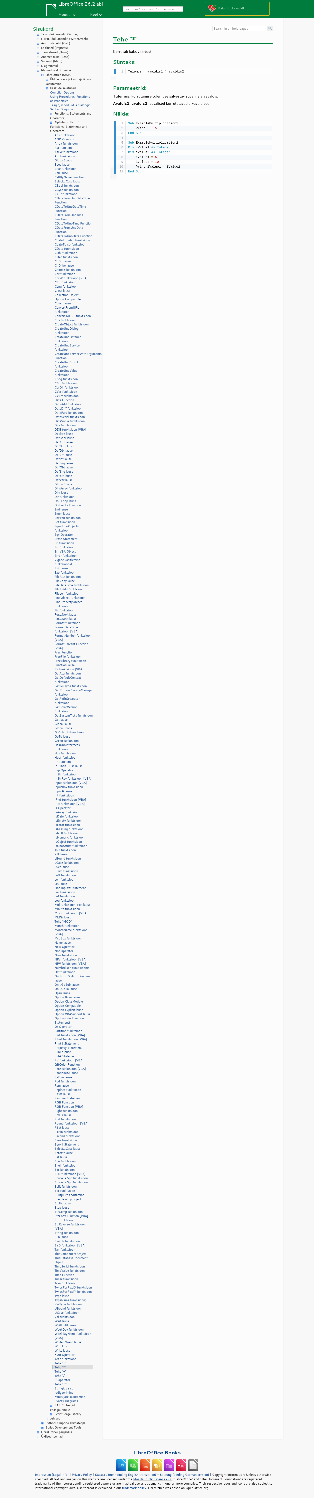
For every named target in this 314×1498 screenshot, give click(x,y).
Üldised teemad (52, 1436)
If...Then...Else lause (68, 766)
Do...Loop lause (65, 501)
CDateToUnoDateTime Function (70, 208)
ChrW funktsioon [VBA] (71, 278)
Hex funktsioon (65, 753)
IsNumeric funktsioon (69, 837)
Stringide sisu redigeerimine (63, 1390)
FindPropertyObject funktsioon (68, 604)
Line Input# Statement (70, 888)
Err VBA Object (65, 551)
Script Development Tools (63, 1427)
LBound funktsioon (67, 858)
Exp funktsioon (64, 572)
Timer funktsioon (66, 1279)
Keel (94, 14)
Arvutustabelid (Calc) (55, 43)
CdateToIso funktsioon (70, 244)
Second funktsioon (67, 1136)
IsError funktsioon (67, 825)
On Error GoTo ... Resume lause (72, 978)
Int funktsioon (64, 795)
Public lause (62, 1052)
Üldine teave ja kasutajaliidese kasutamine (68, 81)
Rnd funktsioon (65, 1119)
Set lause (60, 1157)
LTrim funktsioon (66, 871)
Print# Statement (66, 1043)
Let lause (60, 884)
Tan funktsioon (64, 1249)
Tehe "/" (59, 1376)
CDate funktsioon (66, 249)
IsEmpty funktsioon (68, 820)
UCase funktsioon (66, 1313)
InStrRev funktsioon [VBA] (73, 778)
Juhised (55, 1418)
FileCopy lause (64, 581)
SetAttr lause (63, 1153)
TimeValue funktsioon (69, 1270)
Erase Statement (65, 539)
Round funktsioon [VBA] (71, 1123)
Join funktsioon (65, 850)
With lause (61, 1346)
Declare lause (63, 434)
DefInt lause (63, 459)
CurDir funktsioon (67, 387)
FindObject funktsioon (70, 598)
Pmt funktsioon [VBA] (69, 1035)
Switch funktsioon (67, 1241)
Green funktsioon (66, 741)
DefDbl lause (63, 450)
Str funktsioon (64, 1220)
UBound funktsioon (68, 1308)
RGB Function (64, 1102)
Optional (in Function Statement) (69, 1020)
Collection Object (66, 295)
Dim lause (61, 492)
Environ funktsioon (67, 518)
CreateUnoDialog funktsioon (66, 330)
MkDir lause (62, 917)
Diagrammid (49, 66)
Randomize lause (66, 1073)
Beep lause (61, 164)
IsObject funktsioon (68, 842)
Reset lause (62, 1094)
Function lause (64, 665)
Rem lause (61, 1085)
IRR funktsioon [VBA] (69, 804)
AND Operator (64, 139)
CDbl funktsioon (65, 253)
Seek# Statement (66, 1144)
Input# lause (63, 791)
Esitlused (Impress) (54, 48)
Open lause (62, 993)
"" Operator (62, 1380)
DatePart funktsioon (68, 413)
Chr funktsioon (64, 274)
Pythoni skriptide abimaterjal (65, 1423)
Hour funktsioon (65, 757)
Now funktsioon (65, 955)
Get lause (61, 720)
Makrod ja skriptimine (56, 70)
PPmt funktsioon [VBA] (70, 1039)
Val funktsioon (64, 1317)
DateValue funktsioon (69, 421)
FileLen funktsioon (67, 593)
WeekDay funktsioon (69, 1329)
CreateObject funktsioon (71, 324)
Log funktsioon (64, 900)
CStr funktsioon (65, 383)
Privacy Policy (82, 1474)
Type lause (61, 1296)
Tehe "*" (60, 1367)
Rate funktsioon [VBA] (70, 1069)
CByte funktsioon (66, 190)
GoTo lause (62, 736)
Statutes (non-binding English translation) (125, 1474)
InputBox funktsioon (68, 787)
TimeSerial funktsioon (69, 1266)
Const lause (62, 303)
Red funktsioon (65, 1081)
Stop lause (61, 1207)
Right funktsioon (66, 1111)
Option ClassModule (68, 1001)
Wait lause (61, 1321)
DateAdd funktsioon (68, 404)
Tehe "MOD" (63, 921)
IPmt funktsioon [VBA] (70, 799)
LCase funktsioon (66, 863)
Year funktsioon (65, 1359)
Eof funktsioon (64, 522)
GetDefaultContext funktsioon (67, 680)
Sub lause (61, 1237)
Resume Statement (67, 1098)
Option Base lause (67, 997)
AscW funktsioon (66, 152)
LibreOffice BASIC (58, 75)
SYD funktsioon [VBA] (70, 1245)
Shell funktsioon (65, 1165)
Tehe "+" (60, 1371)
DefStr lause (63, 476)
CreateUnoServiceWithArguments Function (73, 356)
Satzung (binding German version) (184, 1474)
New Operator (64, 947)
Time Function (64, 1275)
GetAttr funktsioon (67, 673)
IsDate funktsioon (67, 816)
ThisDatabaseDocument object (71, 1260)
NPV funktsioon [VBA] (70, 963)
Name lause (62, 942)
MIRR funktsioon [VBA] (71, 913)
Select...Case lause (67, 181)
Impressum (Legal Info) (52, 1474)
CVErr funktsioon (66, 396)
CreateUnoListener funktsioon (67, 339)
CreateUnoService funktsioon (67, 347)
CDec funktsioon (66, 257)
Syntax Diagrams (62, 109)
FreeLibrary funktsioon (70, 661)
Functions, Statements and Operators (70, 115)
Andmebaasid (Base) (55, 57)
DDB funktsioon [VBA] (70, 429)
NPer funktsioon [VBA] (70, 959)
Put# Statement (65, 1056)
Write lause (62, 1350)
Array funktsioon (66, 143)
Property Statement (68, 1048)
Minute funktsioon (67, 909)
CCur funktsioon (65, 194)
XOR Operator (64, 1355)
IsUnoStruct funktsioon (70, 846)
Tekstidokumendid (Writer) (59, 34)
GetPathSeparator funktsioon (67, 701)
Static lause (62, 1203)
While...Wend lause (68, 1342)
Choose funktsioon (67, 270)
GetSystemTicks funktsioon (73, 715)
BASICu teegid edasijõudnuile (62, 1407)
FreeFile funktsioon (68, 656)
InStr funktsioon (65, 774)
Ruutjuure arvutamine (69, 1195)
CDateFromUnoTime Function (68, 217)
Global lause (62, 724)
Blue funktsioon (65, 169)
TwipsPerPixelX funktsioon (73, 1287)
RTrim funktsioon (66, 1132)
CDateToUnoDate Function (73, 236)
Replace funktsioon (67, 1090)
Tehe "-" (60, 1363)
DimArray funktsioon (68, 488)
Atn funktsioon (64, 156)
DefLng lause (63, 463)
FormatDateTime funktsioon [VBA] (66, 629)
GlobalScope (63, 160)
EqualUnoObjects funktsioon (66, 528)
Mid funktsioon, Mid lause (72, 905)
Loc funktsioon (64, 892)
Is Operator (62, 808)
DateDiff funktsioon (68, 408)
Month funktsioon (66, 926)
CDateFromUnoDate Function (68, 230)
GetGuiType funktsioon (70, 686)
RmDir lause (62, 1115)
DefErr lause (63, 455)
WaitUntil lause (65, 1325)
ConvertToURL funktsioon (72, 316)
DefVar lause (63, 480)
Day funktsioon (65, 425)
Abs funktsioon (64, 135)
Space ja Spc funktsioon (71, 1178)
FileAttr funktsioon (67, 577)
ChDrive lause (64, 265)
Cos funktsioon (64, 320)
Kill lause (60, 854)
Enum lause (62, 513)
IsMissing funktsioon (69, 829)
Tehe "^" (60, 1384)
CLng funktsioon (65, 286)
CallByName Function (69, 177)
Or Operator (62, 1027)
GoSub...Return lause (69, 732)
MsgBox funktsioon (68, 938)
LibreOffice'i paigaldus (56, 1432)
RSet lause (61, 1128)
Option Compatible (67, 299)
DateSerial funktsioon (69, 417)
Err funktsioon (64, 547)
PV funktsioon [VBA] (69, 1060)
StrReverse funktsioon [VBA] (70, 1226)
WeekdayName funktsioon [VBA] (72, 1336)
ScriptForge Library (67, 1414)
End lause (61, 509)
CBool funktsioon (66, 185)
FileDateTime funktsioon (71, 585)
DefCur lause (63, 442)
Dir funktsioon (64, 497)
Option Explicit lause (68, 1010)
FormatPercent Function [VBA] (71, 646)
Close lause (62, 291)
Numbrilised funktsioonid (72, 968)
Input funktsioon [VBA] (70, 783)
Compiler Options (62, 92)
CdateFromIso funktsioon (72, 240)
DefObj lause (63, 467)
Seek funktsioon (65, 1140)
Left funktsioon (65, 875)
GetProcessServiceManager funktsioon (73, 692)
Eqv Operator (63, 535)
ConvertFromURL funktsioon (66, 309)
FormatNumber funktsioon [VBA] (73, 637)
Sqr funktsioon (64, 1191)
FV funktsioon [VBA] (68, 669)
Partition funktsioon (68, 1031)
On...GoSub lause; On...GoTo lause (67, 987)
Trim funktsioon (65, 1283)
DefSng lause (63, 471)
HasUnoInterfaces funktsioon (67, 747)
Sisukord (43, 29)
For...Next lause (65, 614)
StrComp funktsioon (68, 1212)
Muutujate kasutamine (69, 1397)
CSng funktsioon (66, 379)
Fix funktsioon (64, 610)
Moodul (65, 14)
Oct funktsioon (64, 972)
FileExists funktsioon (69, 589)
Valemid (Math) (51, 61)
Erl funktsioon (64, 543)
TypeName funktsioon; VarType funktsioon (70, 1302)
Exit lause (61, 568)
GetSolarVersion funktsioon (65, 709)
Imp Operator (63, 770)
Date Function (64, 400)
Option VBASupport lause (72, 1014)
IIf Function (62, 762)
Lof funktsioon (64, 896)
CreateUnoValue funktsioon (65, 372)
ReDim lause (63, 1077)
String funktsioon (66, 1233)
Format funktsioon (67, 623)
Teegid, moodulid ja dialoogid (70, 105)
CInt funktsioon (65, 282)
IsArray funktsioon (67, 812)
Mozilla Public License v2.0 (152, 1479)
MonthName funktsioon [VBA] (71, 932)
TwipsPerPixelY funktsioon (73, 1292)
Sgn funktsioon (65, 1161)
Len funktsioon (64, 879)
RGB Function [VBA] (68, 1106)
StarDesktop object (67, 1199)
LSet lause (61, 867)
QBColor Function (67, 1064)
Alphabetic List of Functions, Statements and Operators (68, 126)
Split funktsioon (65, 1186)
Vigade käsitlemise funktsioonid (67, 562)
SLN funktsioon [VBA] (70, 1174)
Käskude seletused (63, 88)
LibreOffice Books (157, 1452)
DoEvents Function (67, 505)
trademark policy (134, 1488)
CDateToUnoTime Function (73, 223)
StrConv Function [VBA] (71, 1216)
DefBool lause (64, 438)
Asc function (63, 148)
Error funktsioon (65, 556)
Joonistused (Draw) (54, 52)
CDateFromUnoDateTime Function (72, 200)
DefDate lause (64, 446)
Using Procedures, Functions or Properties (70, 99)
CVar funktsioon (65, 392)
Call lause (61, 173)
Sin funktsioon (64, 1170)
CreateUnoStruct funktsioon (66, 364)
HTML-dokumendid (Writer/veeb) (64, 39)
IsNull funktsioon (66, 833)
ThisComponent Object (70, 1254)
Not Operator (63, 951)
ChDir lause (62, 261)
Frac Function (63, 652)
